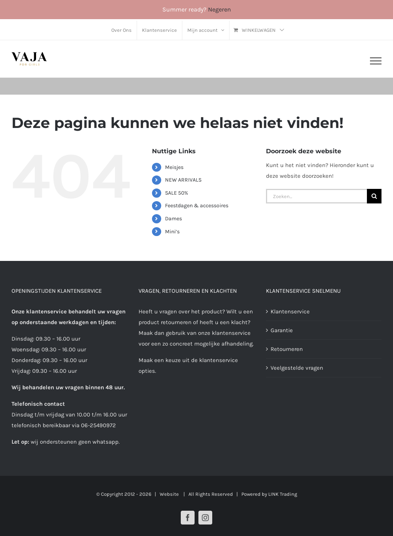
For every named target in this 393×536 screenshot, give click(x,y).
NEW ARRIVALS (183, 180)
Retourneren (287, 349)
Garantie (282, 330)
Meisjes (174, 167)
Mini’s (172, 231)
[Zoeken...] (316, 196)
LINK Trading (282, 494)
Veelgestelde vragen (297, 367)
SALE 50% (176, 193)
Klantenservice (290, 311)
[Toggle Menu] (375, 60)
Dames (173, 218)
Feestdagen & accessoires (196, 205)
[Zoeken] (374, 196)
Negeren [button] (219, 9)
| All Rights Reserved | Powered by (224, 494)
